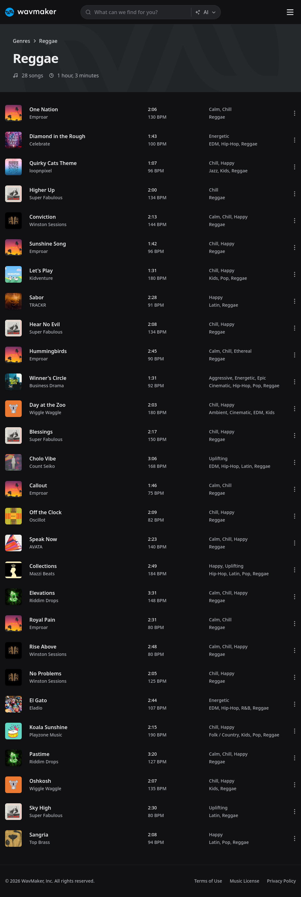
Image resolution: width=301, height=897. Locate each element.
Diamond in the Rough (57, 136)
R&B (245, 708)
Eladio (35, 708)
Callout (38, 485)
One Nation (43, 109)
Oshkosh (40, 780)
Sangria (38, 834)
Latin (214, 305)
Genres (21, 40)
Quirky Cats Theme (53, 163)
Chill (226, 109)
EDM (214, 144)
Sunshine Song (47, 243)
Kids (224, 171)
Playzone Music (45, 735)
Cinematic (219, 385)
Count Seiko (42, 466)
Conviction (42, 216)
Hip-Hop (230, 144)
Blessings (41, 431)
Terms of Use (208, 881)
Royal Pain (42, 619)
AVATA (35, 547)
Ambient (218, 412)
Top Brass (39, 842)
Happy (227, 163)
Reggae (217, 117)
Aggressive (220, 378)
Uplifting (218, 458)
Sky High (40, 807)
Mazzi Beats (42, 573)
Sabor (36, 297)
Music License (244, 881)
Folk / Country (224, 735)
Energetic (219, 136)
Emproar (38, 117)
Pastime (39, 754)
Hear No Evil (44, 324)
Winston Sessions (47, 224)
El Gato (38, 700)
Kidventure (41, 278)
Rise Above (43, 646)
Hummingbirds (48, 351)
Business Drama (46, 385)
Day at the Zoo (47, 404)
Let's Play (41, 270)
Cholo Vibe (42, 458)
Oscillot (37, 520)
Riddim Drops (43, 600)
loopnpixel (40, 171)
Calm (214, 109)
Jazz (213, 171)
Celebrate (39, 144)
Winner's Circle (47, 378)
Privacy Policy (281, 881)
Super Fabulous (46, 197)
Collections (43, 566)
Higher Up (42, 189)
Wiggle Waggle (45, 412)
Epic (261, 378)
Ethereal (242, 351)
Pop (224, 278)
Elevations (42, 592)
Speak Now (43, 539)
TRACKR (37, 305)
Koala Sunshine (48, 727)
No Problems (45, 673)
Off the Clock (45, 512)
